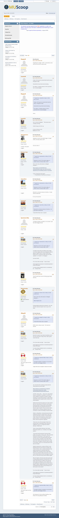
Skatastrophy (24, 288)
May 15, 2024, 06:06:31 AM (37, 60)
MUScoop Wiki (8, 38)
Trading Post (7, 32)
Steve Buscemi (36, 59)
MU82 (22, 237)
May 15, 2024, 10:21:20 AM (37, 314)
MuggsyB (23, 59)
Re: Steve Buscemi (36, 76)
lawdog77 (23, 200)
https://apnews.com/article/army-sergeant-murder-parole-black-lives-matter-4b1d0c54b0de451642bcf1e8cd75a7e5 (41, 390)
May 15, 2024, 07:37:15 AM (37, 202)
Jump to (36, 506)
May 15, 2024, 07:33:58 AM (37, 180)
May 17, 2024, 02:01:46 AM (37, 482)
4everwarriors (24, 134)
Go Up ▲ (54, 514)
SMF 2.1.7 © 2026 (6, 515)
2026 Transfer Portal (9, 44)
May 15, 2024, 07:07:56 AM (37, 136)
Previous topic (47, 501)
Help (45, 514)
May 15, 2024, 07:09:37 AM (37, 153)
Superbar (7, 29)
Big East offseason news (10, 62)
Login (27, 30)
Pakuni (22, 272)
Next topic (53, 501)
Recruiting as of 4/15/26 (10, 56)
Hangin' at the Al (8, 26)
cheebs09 (23, 76)
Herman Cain (24, 152)
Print (53, 55)
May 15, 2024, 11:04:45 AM (37, 354)
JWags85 (23, 313)
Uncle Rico (24, 179)
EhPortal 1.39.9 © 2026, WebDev (8, 514)
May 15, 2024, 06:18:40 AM (37, 95)
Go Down (22, 55)
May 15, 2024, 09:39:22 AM (37, 274)
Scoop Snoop (7, 64)
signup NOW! (45, 30)
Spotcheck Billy (25, 218)
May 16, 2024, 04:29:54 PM (37, 373)
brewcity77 (7, 51)
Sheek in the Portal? (9, 50)
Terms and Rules (49, 514)
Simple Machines (12, 515)
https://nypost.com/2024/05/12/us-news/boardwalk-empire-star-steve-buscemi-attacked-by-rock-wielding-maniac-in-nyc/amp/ (42, 169)
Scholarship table (52, 13)
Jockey (23, 353)
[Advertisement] (37, 42)
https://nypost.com (37, 300)
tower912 (23, 118)
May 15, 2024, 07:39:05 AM (37, 219)
